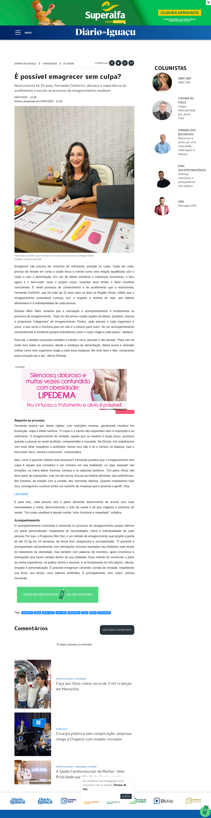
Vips (181, 201)
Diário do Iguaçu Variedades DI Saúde (76, 718)
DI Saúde (68, 63)
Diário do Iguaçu (25, 63)
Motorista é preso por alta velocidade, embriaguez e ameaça (187, 146)
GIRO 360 (184, 82)
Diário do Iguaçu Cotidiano (71, 630)
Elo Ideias (192, 807)
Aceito (126, 796)
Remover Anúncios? (125, 411)
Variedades (50, 63)
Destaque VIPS (187, 205)
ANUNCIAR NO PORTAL (175, 779)
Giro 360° (184, 78)
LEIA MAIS (21, 494)
